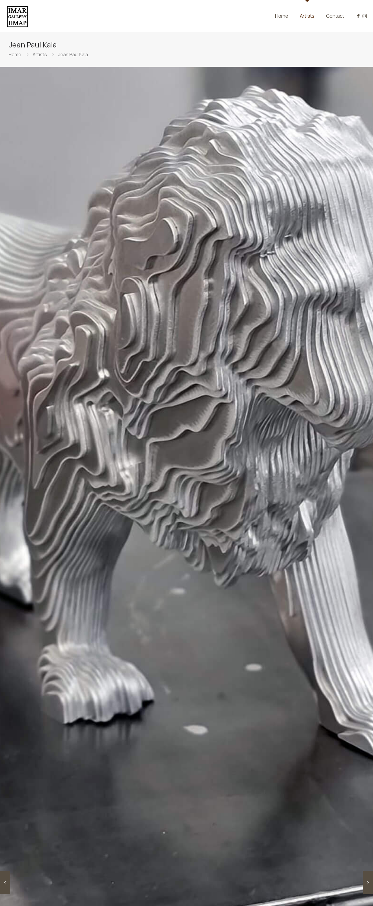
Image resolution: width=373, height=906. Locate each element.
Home (15, 54)
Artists (40, 54)
